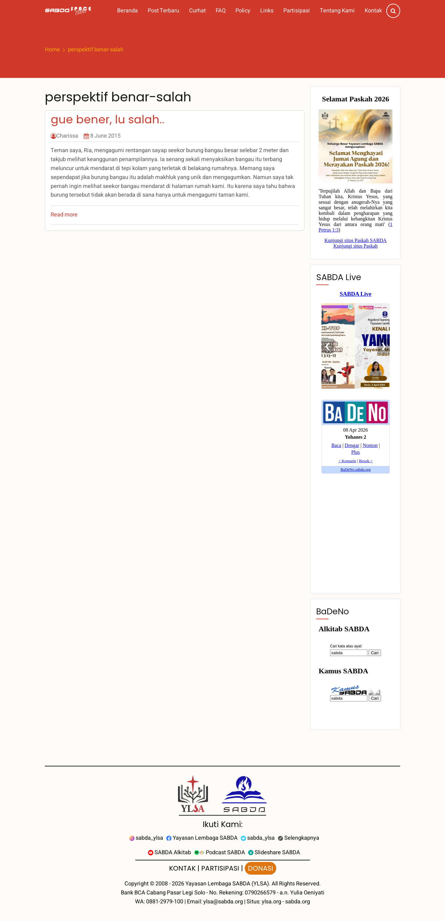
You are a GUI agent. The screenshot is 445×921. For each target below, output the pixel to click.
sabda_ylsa (146, 838)
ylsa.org (271, 902)
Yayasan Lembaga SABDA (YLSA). (227, 884)
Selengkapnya (298, 838)
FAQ (221, 10)
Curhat (197, 10)
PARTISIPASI (220, 868)
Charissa (67, 136)
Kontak (373, 10)
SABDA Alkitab (169, 852)
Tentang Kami (337, 10)
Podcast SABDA (219, 852)
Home (52, 50)
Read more (64, 215)
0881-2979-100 (164, 902)
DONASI (260, 868)
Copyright (137, 884)
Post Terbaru (163, 10)
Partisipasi (296, 10)
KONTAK (182, 868)
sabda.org (297, 902)
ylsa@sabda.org (223, 902)
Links (266, 10)
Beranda (127, 10)
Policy (242, 10)
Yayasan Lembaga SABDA (202, 838)
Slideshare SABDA (274, 852)
